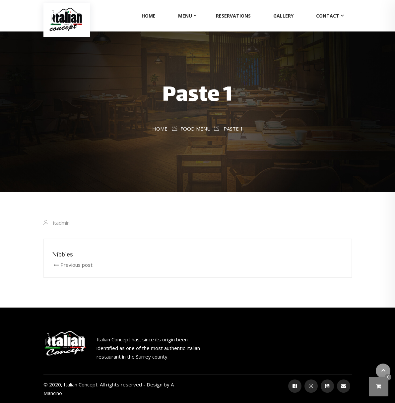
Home (149, 16)
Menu (185, 16)
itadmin (61, 222)
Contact (327, 16)
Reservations (233, 16)
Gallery (283, 16)
